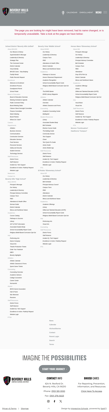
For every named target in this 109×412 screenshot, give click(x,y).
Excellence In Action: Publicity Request (21, 167)
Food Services (14, 142)
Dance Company (15, 241)
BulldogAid (46, 114)
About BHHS (12, 182)
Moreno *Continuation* (79, 128)
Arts (9, 235)
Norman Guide (14, 204)
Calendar (71, 13)
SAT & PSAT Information (17, 224)
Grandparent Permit (16, 88)
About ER (43, 173)
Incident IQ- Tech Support (17, 165)
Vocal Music (79, 103)
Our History (13, 187)
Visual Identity (14, 69)
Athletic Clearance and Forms (52, 105)
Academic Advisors (16, 275)
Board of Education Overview (19, 97)
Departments (12, 125)
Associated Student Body (17, 227)
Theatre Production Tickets (18, 246)
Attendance (46, 193)
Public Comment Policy (17, 103)
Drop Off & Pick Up (81, 74)
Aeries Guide (47, 145)
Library (12, 221)
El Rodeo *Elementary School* (49, 170)
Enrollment (85, 13)
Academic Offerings (49, 204)
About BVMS (44, 49)
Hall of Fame (14, 292)
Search (50, 340)
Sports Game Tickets (16, 266)
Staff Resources (13, 156)
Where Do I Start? (15, 119)
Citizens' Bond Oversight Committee (21, 108)
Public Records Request (17, 77)
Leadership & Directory (17, 57)
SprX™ (104, 408)
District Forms (14, 159)
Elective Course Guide (49, 128)
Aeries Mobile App (48, 148)
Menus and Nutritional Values (19, 210)
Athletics (12, 128)
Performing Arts (14, 238)
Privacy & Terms (9, 408)
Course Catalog (14, 215)
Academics (11, 213)
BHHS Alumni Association (18, 289)
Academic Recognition (49, 80)
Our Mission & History (16, 52)
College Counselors (16, 278)
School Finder (14, 91)
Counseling (11, 269)
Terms (50, 344)
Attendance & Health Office (18, 201)
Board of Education (14, 94)
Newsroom (11, 173)
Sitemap (25, 408)
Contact (50, 332)
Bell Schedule (47, 125)
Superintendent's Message (18, 55)
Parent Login (52, 336)
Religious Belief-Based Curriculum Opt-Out (23, 232)
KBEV (12, 252)
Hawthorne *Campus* (79, 131)
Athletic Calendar (15, 261)
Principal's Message (16, 184)
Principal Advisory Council (50, 184)
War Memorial (14, 294)
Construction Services (16, 136)
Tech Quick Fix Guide (49, 142)
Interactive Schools (79, 408)
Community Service (48, 134)
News (49, 320)
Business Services (15, 131)
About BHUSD (12, 49)
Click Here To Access (91, 391)
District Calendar (15, 66)
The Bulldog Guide (48, 131)
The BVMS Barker (48, 91)
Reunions (13, 297)
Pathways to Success (16, 218)
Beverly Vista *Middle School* (49, 46)
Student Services (15, 151)
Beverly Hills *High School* (15, 179)
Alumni (10, 286)
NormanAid (13, 283)
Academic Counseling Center (51, 111)
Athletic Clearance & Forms (18, 263)
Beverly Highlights (15, 255)
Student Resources (46, 117)
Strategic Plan (14, 60)
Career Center (14, 280)
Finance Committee (16, 111)
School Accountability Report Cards (20, 230)
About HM (76, 49)
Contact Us (11, 176)
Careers (10, 122)
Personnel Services (16, 145)
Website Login (14, 170)
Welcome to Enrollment (17, 83)
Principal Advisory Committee (19, 193)
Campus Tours (14, 196)
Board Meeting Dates (16, 105)
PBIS (11, 199)
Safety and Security (16, 148)
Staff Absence (14, 162)
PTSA (10, 317)
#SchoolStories (53, 328)
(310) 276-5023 (57, 396)
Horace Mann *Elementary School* (84, 46)
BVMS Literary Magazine (50, 94)
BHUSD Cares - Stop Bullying (19, 71)
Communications (15, 134)
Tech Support (47, 136)
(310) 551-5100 (58, 391)
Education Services (16, 139)
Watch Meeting (14, 114)
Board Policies (14, 117)
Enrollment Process (16, 86)
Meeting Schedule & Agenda (18, 100)
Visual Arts (13, 244)
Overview (45, 103)
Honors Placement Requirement (52, 77)
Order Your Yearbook (16, 249)
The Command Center (17, 63)
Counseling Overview (16, 272)
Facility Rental (14, 74)
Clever (45, 139)
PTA (41, 168)
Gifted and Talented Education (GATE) (54, 210)
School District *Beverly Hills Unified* (19, 46)
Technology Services (16, 153)
